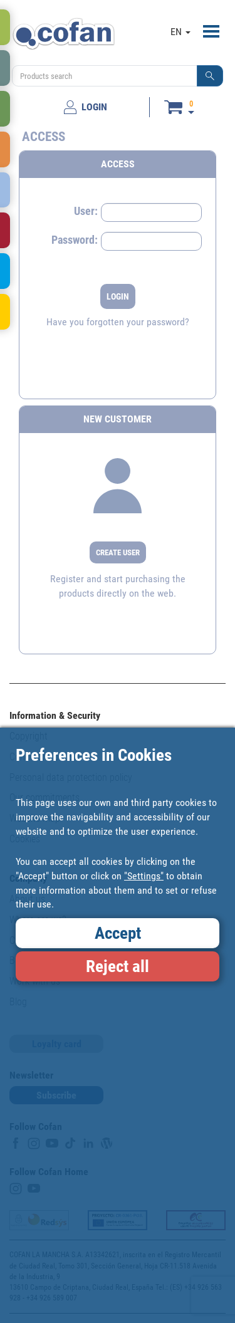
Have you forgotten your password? (117, 322)
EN (180, 32)
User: (86, 210)
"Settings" (144, 876)
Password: (74, 239)
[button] (210, 75)
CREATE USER (118, 552)
